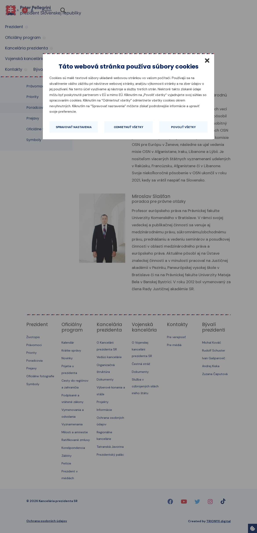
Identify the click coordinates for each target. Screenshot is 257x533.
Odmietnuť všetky (128, 127)
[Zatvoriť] (207, 60)
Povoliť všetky (183, 127)
